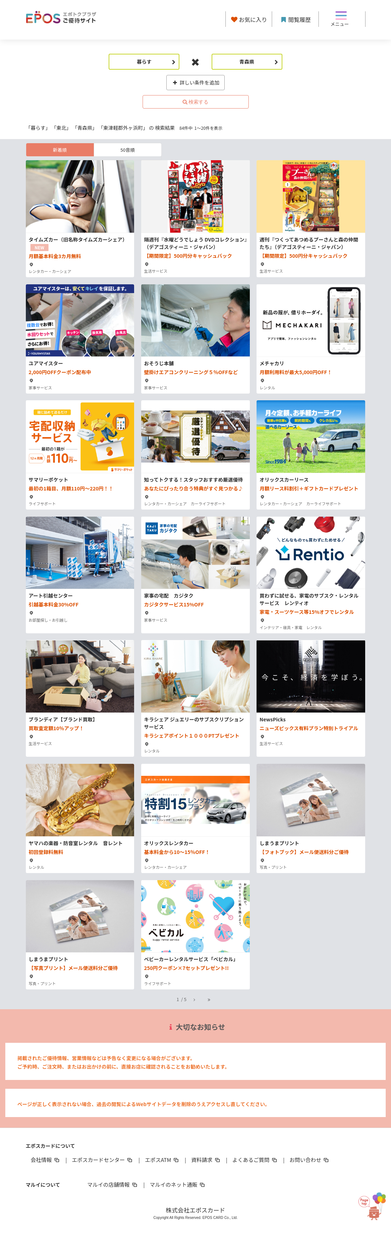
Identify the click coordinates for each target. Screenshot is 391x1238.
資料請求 (206, 1159)
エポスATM (162, 1159)
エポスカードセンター (102, 1159)
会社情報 (46, 1159)
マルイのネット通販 (178, 1184)
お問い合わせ (309, 1159)
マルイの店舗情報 (112, 1184)
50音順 (127, 149)
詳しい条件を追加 (195, 82)
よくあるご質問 (255, 1159)
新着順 (60, 149)
